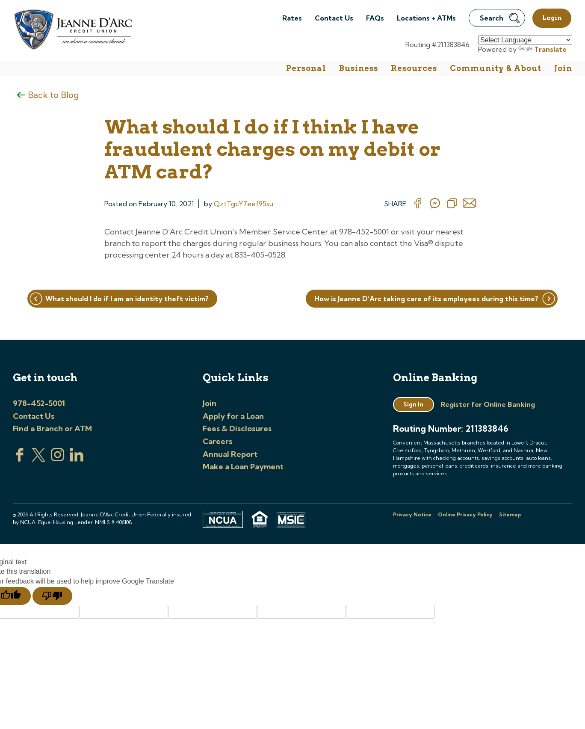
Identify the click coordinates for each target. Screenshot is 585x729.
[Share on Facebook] (418, 203)
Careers (217, 441)
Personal (306, 68)
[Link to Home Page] (72, 31)
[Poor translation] (52, 596)
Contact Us (334, 18)
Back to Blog (53, 94)
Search (500, 18)
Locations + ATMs (426, 18)
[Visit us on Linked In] (76, 459)
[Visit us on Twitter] (38, 459)
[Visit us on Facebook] (20, 459)
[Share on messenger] (435, 203)
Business (358, 68)
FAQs (375, 18)
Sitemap (510, 514)
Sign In (413, 404)
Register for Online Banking (487, 404)
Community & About (495, 68)
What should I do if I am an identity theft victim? (127, 298)
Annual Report (230, 454)
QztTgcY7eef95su (243, 203)
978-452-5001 (39, 403)
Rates (292, 18)
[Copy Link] (452, 203)
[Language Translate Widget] (525, 40)
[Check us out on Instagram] (58, 459)
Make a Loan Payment (243, 466)
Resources (414, 68)
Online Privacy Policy (465, 514)
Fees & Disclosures (237, 428)
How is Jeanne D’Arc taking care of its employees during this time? (426, 298)
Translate (542, 49)
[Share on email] (469, 203)
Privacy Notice (412, 514)
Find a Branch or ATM (52, 428)
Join (563, 68)
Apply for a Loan (233, 416)
